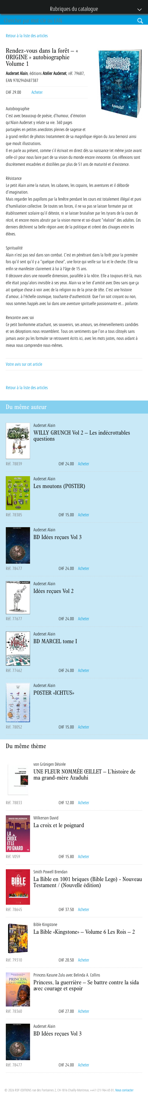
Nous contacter (124, 1090)
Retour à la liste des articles (27, 35)
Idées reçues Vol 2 (53, 590)
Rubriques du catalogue (71, 9)
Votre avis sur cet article (24, 364)
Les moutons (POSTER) (59, 485)
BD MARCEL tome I (55, 641)
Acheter (37, 92)
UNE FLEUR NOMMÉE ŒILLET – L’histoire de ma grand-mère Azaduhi (84, 774)
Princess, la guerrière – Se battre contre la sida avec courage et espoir (86, 985)
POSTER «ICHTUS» (53, 692)
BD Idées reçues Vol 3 (57, 536)
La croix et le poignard (58, 825)
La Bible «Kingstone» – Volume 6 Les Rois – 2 (84, 931)
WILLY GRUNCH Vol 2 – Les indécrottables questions (81, 435)
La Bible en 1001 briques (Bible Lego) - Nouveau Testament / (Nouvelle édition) (87, 881)
